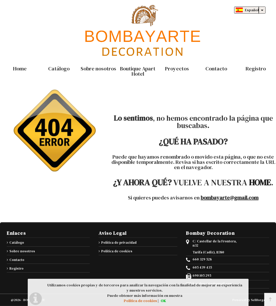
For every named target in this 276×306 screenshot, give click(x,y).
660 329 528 (202, 259)
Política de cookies (116, 251)
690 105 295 (202, 276)
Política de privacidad (119, 242)
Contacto (16, 260)
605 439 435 (202, 267)
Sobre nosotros (22, 251)
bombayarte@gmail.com (229, 197)
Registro (16, 268)
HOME (260, 182)
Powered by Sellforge (248, 300)
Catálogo (16, 242)
